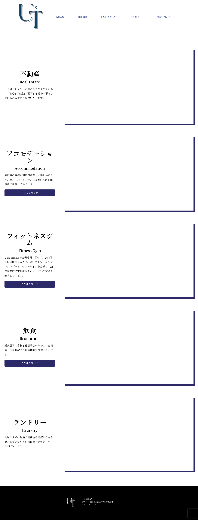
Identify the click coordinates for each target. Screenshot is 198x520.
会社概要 (136, 17)
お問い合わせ (163, 17)
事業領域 (82, 17)
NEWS (60, 17)
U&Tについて (108, 17)
